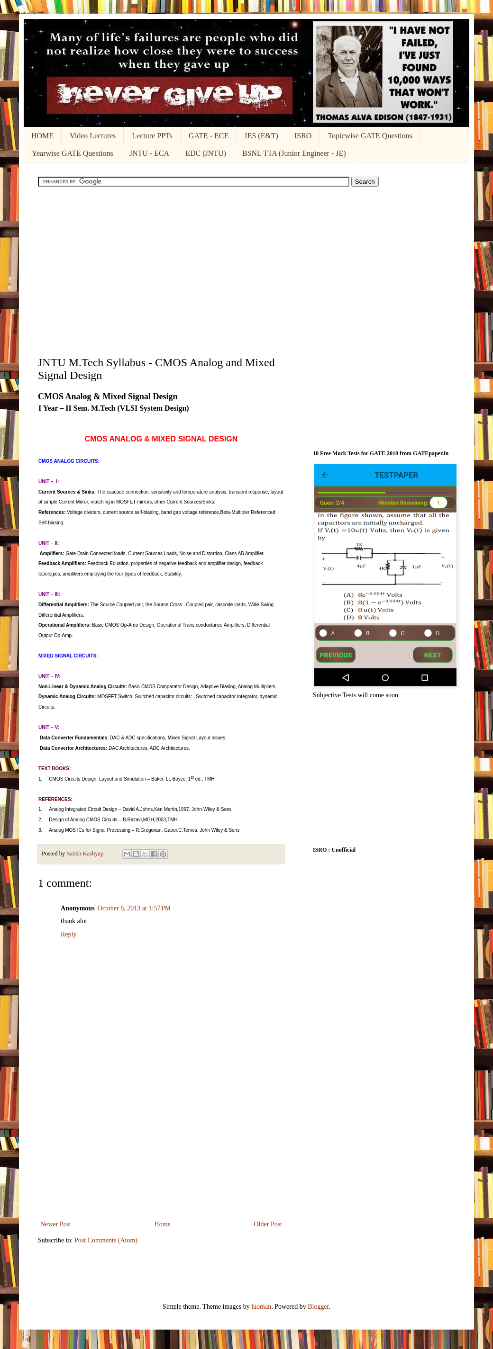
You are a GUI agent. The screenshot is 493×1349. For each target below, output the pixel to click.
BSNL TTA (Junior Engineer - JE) (294, 153)
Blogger (318, 1306)
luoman (261, 1306)
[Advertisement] (246, 267)
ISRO (302, 136)
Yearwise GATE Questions (72, 153)
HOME (42, 136)
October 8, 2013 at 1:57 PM (134, 908)
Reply (68, 934)
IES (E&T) (261, 136)
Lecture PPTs (152, 136)
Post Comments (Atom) (105, 1240)
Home (163, 1224)
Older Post (268, 1224)
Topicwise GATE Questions (370, 136)
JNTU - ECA (149, 153)
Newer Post (55, 1224)
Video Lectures (93, 136)
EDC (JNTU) (205, 153)
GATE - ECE (208, 136)
